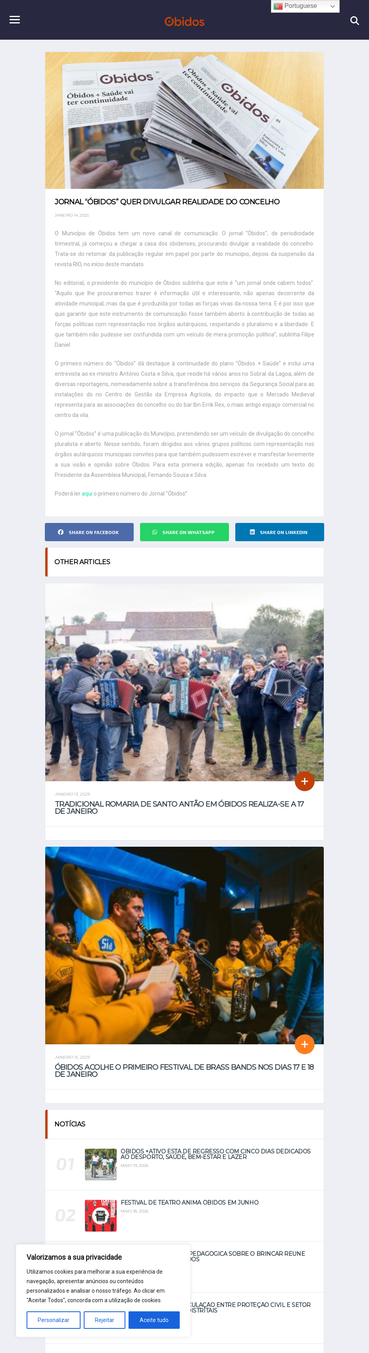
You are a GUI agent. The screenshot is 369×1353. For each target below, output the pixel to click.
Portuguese (295, 6)
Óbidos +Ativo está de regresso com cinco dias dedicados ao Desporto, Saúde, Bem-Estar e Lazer (216, 1154)
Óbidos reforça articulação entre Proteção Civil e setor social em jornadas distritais (216, 1307)
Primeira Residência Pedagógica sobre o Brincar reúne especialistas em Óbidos (213, 1256)
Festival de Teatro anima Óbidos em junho (189, 1202)
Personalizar (53, 1320)
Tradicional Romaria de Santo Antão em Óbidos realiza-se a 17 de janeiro (179, 808)
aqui (87, 493)
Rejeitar (104, 1320)
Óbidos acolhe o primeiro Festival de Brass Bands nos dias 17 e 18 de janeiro (184, 1071)
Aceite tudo (154, 1320)
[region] (103, 1290)
